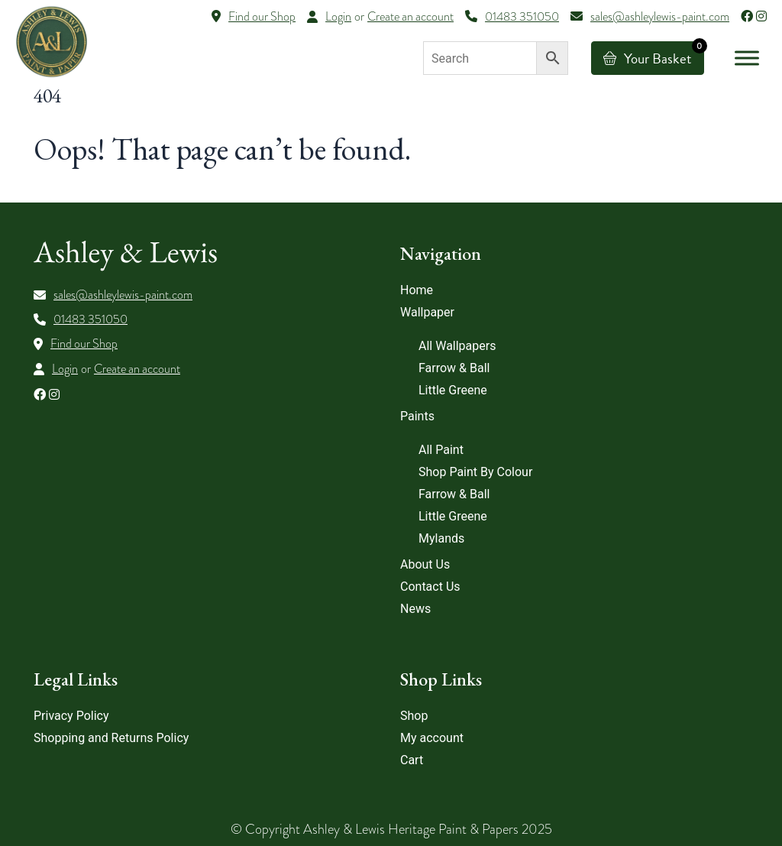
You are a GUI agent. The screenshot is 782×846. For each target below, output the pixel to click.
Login (338, 16)
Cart (411, 760)
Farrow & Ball (454, 368)
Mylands (441, 538)
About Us (425, 564)
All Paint (441, 449)
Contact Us (430, 586)
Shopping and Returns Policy (111, 738)
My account (432, 738)
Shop (414, 715)
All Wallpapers (457, 346)
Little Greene (452, 390)
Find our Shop (84, 343)
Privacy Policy (71, 715)
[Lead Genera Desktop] (51, 41)
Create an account (410, 16)
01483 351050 (90, 319)
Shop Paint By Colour (475, 472)
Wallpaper (427, 312)
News (415, 608)
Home (416, 290)
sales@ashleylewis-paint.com (122, 295)
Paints (417, 416)
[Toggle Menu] (747, 57)
